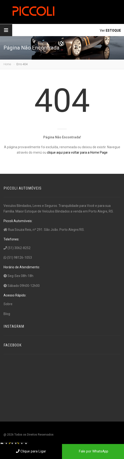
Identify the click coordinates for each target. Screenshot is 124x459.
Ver (110, 30)
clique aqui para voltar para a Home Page (77, 152)
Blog (7, 314)
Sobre (8, 304)
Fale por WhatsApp (93, 451)
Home (7, 64)
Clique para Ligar (31, 451)
